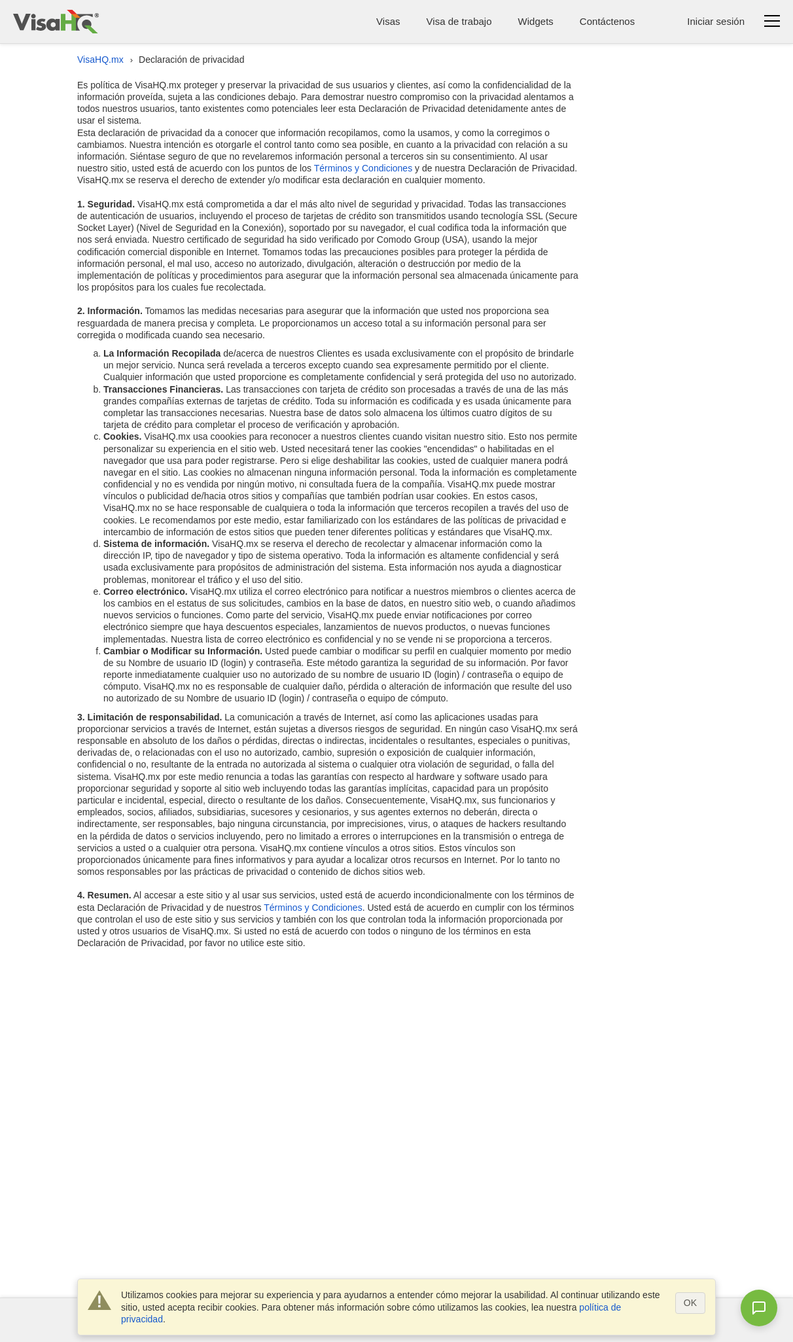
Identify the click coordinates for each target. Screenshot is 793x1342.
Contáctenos (607, 21)
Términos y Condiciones (363, 168)
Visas (388, 21)
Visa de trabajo (459, 21)
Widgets (536, 21)
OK (690, 1303)
